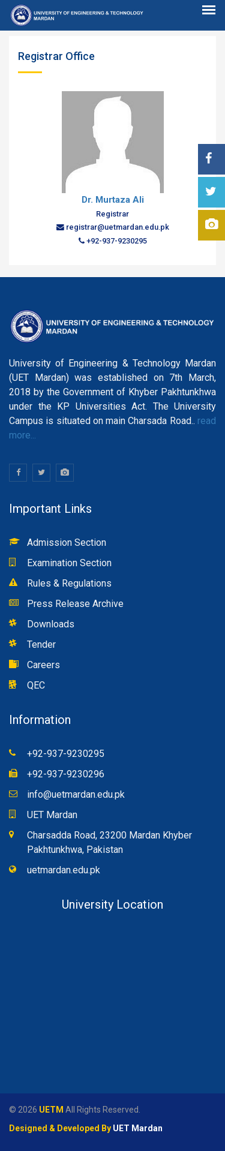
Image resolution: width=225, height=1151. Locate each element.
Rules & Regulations (69, 583)
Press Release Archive (75, 603)
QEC (36, 685)
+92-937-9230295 (65, 753)
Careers (43, 665)
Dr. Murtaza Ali (113, 199)
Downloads (50, 624)
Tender (41, 644)
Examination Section (69, 563)
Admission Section (66, 542)
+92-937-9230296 (65, 774)
